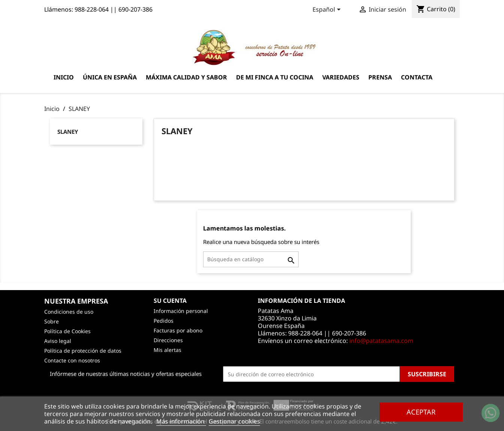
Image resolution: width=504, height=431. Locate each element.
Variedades (340, 77)
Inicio (64, 77)
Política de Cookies (67, 331)
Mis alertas (167, 349)
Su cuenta (170, 300)
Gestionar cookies (234, 421)
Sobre (51, 321)
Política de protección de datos (82, 350)
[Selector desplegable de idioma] (328, 10)
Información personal (181, 310)
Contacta (416, 77)
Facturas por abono (178, 330)
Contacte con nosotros (72, 360)
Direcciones (168, 340)
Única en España (110, 77)
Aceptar (421, 411)
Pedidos (163, 320)
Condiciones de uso (68, 311)
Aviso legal (57, 340)
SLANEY (67, 131)
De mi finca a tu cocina (274, 77)
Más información (181, 421)
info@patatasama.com (381, 341)
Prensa (380, 77)
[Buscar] (251, 259)
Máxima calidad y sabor (186, 77)
